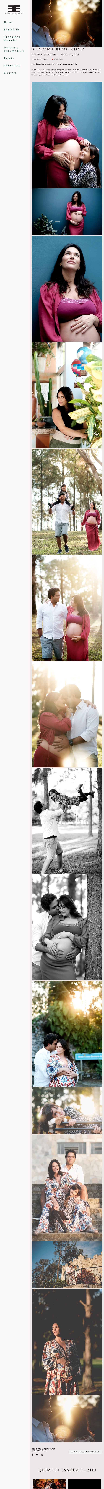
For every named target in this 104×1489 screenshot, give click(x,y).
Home (8, 22)
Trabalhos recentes (12, 38)
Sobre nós (12, 65)
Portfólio (11, 29)
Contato (10, 72)
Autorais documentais (14, 49)
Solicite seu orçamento (85, 1452)
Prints (9, 58)
